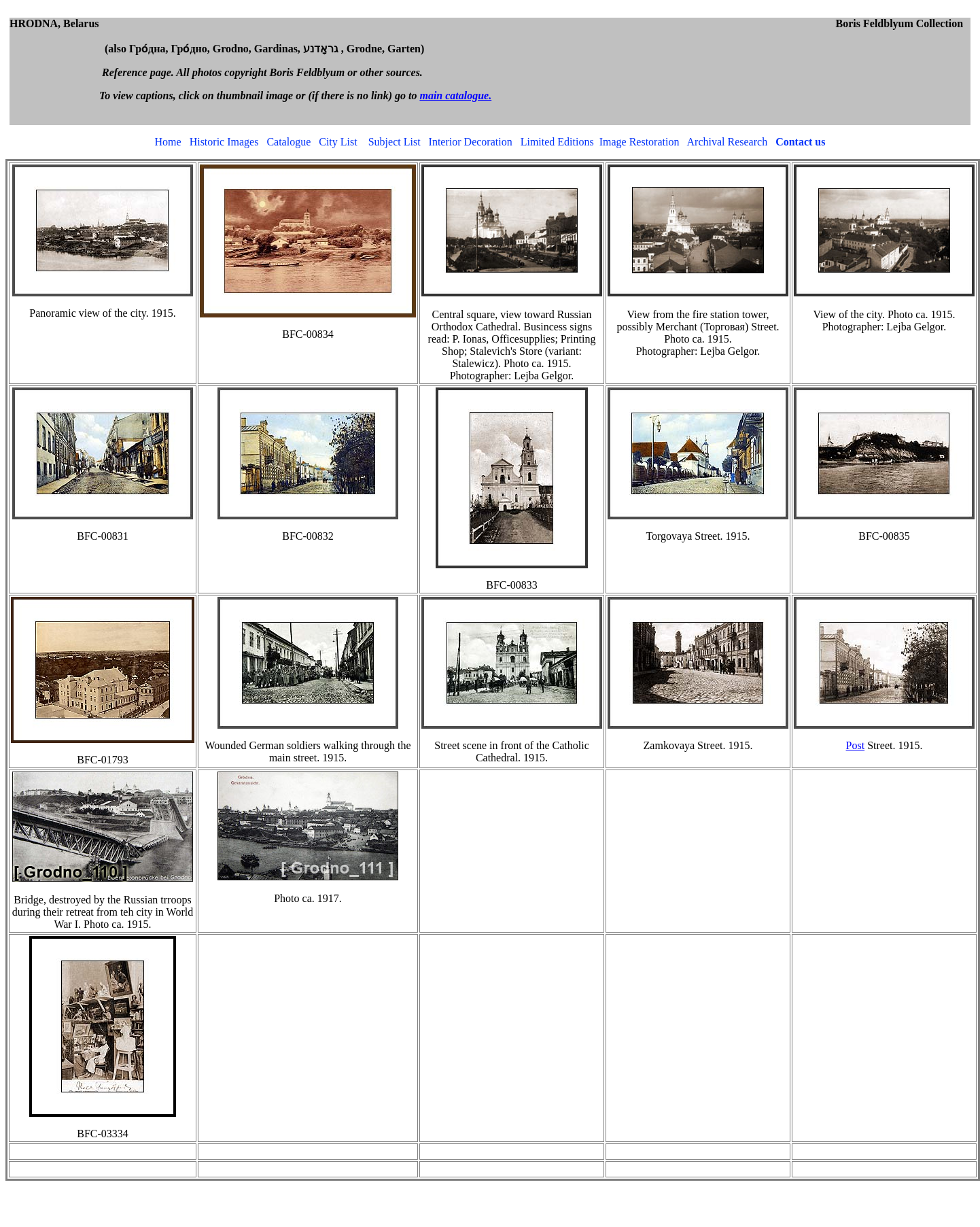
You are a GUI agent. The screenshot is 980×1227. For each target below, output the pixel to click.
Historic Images (224, 142)
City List (338, 142)
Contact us (800, 142)
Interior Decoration (470, 142)
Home (168, 142)
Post (855, 745)
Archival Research (727, 142)
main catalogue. (455, 95)
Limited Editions (557, 142)
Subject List (394, 142)
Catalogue (288, 142)
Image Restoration (639, 142)
